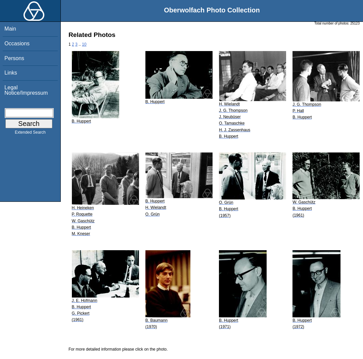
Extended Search (30, 134)
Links (10, 73)
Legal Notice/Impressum (26, 90)
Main (10, 29)
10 (84, 44)
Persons (14, 58)
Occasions (17, 43)
